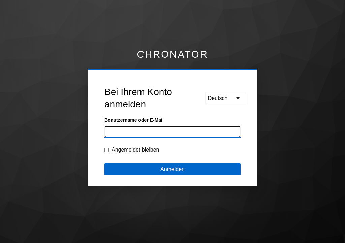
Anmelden (172, 169)
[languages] (225, 98)
